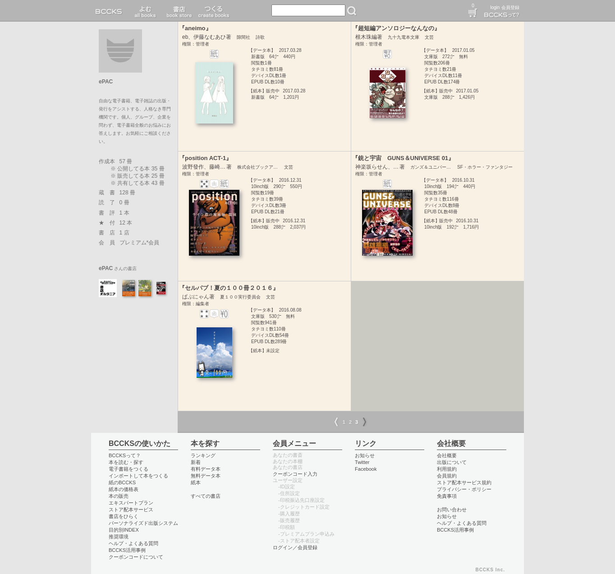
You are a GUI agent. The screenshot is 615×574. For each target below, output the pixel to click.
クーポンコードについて (136, 557)
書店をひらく (123, 516)
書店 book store (178, 11)
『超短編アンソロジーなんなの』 (396, 28)
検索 (351, 11)
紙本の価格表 (123, 489)
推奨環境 (119, 536)
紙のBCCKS (122, 482)
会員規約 (447, 475)
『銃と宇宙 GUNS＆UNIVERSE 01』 (403, 158)
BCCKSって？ (125, 455)
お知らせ (365, 455)
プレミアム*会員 (139, 242)
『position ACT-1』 (205, 158)
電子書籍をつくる (128, 469)
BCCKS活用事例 (127, 550)
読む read (145, 11)
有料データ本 (205, 469)
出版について (452, 462)
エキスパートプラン (131, 502)
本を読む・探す (126, 462)
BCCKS (110, 11)
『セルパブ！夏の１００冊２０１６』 (229, 288)
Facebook (366, 469)
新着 (196, 462)
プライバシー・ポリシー (464, 489)
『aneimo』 (195, 28)
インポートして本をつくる (138, 475)
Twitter (362, 462)
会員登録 (510, 7)
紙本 (196, 482)
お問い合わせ (452, 509)
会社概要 (447, 455)
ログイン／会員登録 (295, 547)
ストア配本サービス (131, 509)
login (495, 7)
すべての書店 (205, 496)
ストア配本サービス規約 (464, 482)
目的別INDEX (124, 530)
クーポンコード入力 (295, 474)
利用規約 (447, 469)
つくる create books (213, 11)
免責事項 (447, 496)
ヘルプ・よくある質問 (133, 543)
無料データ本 (205, 475)
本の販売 (119, 496)
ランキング (203, 455)
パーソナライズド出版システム (143, 523)
